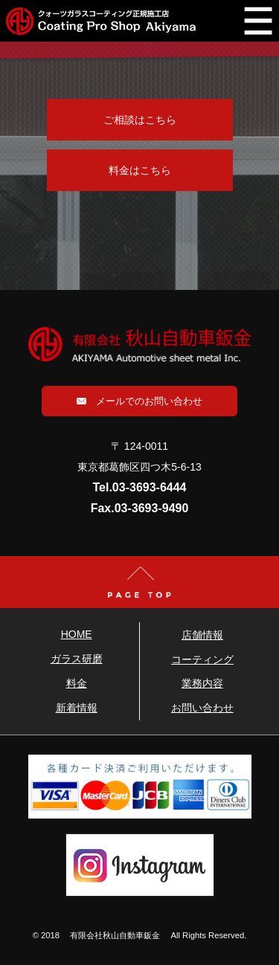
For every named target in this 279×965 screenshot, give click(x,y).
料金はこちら (140, 170)
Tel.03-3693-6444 (139, 487)
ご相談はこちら (139, 120)
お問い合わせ (202, 708)
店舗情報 (202, 635)
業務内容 (202, 683)
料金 (76, 683)
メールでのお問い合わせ (139, 401)
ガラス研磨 (77, 659)
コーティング (202, 659)
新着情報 (76, 708)
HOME (76, 634)
